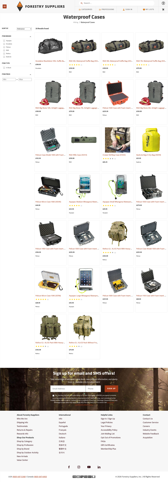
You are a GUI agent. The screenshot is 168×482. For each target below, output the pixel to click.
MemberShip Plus (108, 449)
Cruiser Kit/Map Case (114, 155)
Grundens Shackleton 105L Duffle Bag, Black (55, 61)
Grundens (38, 68)
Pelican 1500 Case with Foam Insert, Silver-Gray (90, 249)
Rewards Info (22, 434)
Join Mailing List (108, 434)
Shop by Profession (25, 445)
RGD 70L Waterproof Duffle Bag (151, 61)
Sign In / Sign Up (108, 419)
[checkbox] (4, 40)
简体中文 (63, 445)
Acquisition (147, 437)
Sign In (127, 9)
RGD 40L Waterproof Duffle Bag (84, 61)
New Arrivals (22, 456)
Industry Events (149, 430)
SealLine (138, 162)
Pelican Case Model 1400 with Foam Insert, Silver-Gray (59, 155)
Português (63, 426)
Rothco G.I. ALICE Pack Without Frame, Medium (91, 343)
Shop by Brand (23, 449)
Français (62, 430)
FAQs (103, 441)
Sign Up (111, 389)
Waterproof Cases (88, 22)
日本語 (62, 441)
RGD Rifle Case (78, 155)
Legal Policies (107, 422)
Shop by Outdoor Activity (27, 452)
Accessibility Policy (109, 430)
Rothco (105, 260)
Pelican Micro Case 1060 (48, 202)
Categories (85, 9)
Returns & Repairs (24, 430)
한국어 (62, 452)
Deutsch (62, 434)
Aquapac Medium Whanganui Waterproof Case (90, 202)
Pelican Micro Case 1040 (48, 296)
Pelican (105, 115)
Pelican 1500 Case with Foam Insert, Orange (123, 108)
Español (62, 422)
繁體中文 (63, 449)
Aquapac (71, 213)
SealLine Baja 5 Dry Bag (148, 155)
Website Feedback (151, 434)
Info (60, 419)
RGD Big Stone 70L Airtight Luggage (86, 108)
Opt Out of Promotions (111, 437)
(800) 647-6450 (40, 477)
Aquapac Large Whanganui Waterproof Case (89, 296)
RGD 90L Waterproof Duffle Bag (118, 61)
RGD (70, 72)
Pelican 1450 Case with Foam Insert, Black (55, 249)
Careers (146, 426)
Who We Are (22, 419)
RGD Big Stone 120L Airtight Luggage (53, 108)
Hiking (75, 22)
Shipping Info (22, 422)
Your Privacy (106, 426)
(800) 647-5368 (19, 477)
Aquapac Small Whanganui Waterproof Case (123, 202)
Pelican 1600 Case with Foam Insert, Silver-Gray (124, 296)
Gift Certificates (108, 445)
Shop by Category (24, 441)
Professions (106, 9)
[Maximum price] (25, 79)
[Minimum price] (9, 79)
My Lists (148, 9)
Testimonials (22, 426)
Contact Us (148, 419)
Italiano (62, 437)
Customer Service (150, 422)
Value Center (22, 460)
